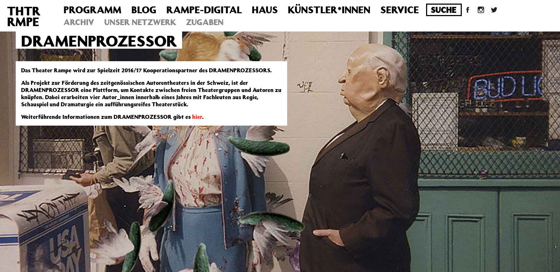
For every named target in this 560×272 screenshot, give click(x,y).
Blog (143, 9)
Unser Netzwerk (140, 22)
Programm (92, 9)
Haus (265, 9)
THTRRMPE (23, 16)
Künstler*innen (329, 9)
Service (399, 9)
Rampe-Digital (204, 9)
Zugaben (205, 22)
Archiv (79, 22)
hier (197, 116)
